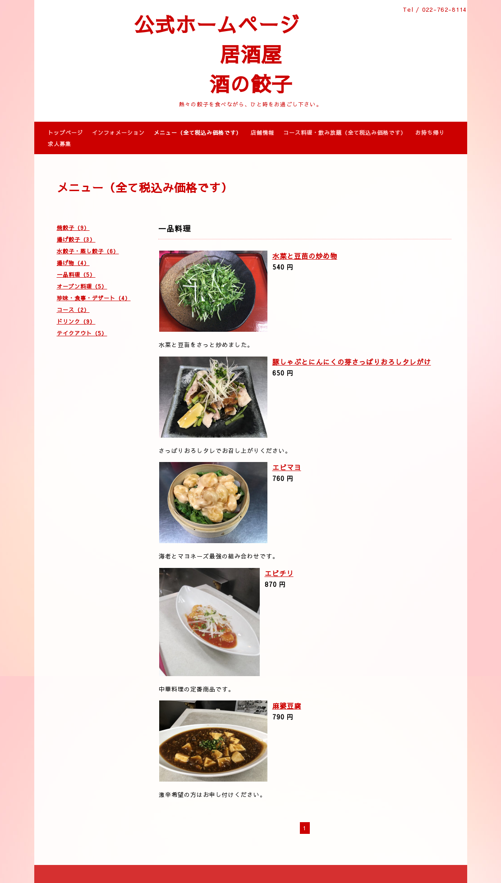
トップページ (65, 132)
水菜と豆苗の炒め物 (304, 256)
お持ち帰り (430, 132)
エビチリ (279, 573)
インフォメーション (118, 132)
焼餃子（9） (73, 227)
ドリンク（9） (76, 321)
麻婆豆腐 (286, 705)
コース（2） (73, 309)
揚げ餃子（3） (76, 239)
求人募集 (59, 143)
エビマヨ (286, 467)
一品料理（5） (76, 274)
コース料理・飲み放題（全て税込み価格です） (344, 132)
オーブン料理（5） (82, 286)
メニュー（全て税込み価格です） (198, 132)
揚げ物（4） (73, 262)
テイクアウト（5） (82, 333)
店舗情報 (262, 132)
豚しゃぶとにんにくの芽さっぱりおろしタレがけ (351, 361)
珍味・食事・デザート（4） (94, 298)
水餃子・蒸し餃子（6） (88, 251)
